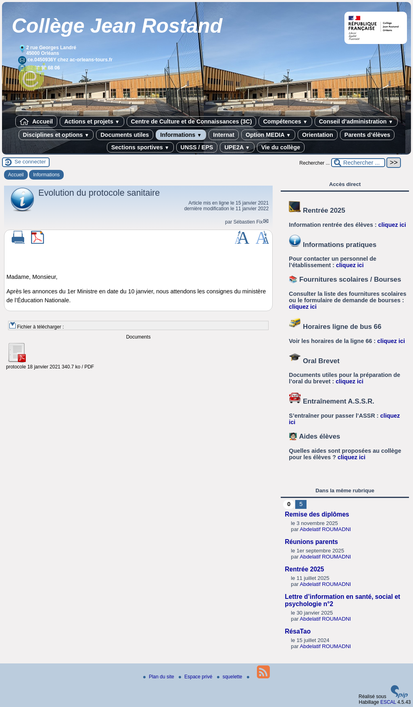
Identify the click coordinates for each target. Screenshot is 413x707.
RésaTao (298, 631)
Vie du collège (280, 147)
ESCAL (388, 702)
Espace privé (196, 677)
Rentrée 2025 (304, 569)
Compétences (285, 121)
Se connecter (30, 162)
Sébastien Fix (248, 222)
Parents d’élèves (367, 135)
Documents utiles (124, 135)
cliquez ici (392, 225)
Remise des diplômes (317, 514)
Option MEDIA (268, 135)
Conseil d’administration (356, 121)
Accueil (36, 121)
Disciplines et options (56, 135)
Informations (181, 135)
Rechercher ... (314, 163)
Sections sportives (140, 147)
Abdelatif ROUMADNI (325, 529)
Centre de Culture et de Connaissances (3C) (191, 121)
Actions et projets (91, 121)
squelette (230, 677)
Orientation (317, 135)
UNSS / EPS (197, 147)
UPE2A (237, 147)
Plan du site (159, 677)
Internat (223, 135)
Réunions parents (311, 541)
